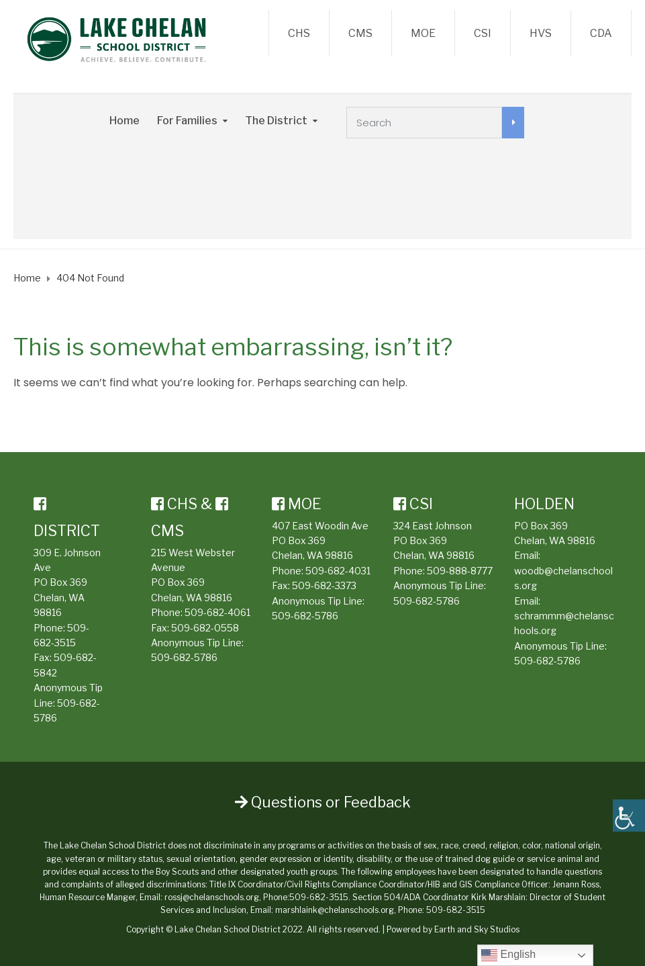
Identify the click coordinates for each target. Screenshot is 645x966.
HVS (541, 33)
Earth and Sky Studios (476, 929)
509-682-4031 (337, 570)
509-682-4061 (217, 612)
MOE (423, 33)
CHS (299, 33)
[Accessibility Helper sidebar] (629, 815)
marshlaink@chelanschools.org (334, 910)
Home (124, 120)
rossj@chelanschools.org (211, 897)
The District (276, 120)
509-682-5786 (184, 657)
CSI (482, 33)
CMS (360, 33)
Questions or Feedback (323, 802)
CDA (601, 33)
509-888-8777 (460, 570)
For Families (187, 120)
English (508, 955)
